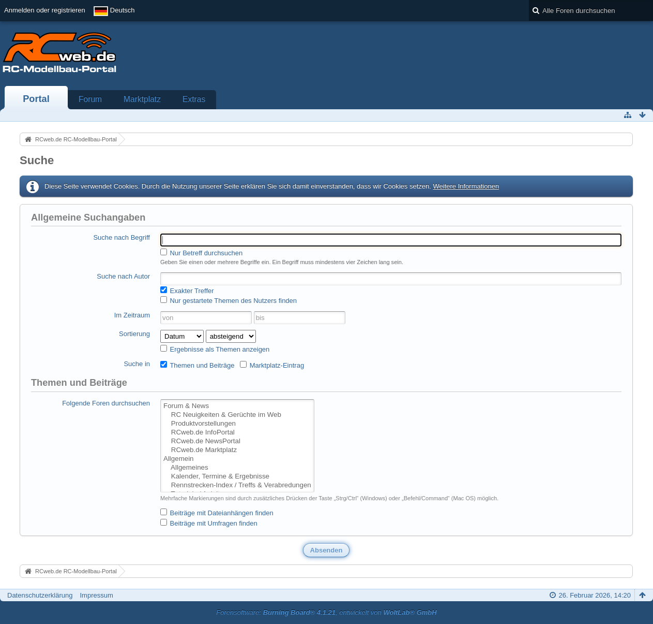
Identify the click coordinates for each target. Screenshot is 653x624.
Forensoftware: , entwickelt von (326, 612)
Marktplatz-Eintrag (272, 365)
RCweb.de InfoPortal (237, 432)
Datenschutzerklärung (39, 595)
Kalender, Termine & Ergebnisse (237, 476)
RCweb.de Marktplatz (237, 450)
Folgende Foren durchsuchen (106, 403)
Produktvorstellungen (237, 423)
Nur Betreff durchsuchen (201, 253)
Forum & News (237, 406)
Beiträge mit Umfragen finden (208, 523)
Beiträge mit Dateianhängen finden (217, 513)
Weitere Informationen (466, 186)
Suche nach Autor (123, 276)
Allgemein (237, 459)
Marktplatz (142, 99)
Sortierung (134, 334)
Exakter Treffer (187, 290)
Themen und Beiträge (197, 365)
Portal (36, 99)
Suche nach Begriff (121, 237)
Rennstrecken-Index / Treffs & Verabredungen (237, 485)
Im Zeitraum (132, 315)
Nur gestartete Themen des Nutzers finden (228, 300)
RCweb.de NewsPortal (237, 441)
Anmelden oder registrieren (44, 10)
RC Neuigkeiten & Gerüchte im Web (237, 415)
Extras (194, 99)
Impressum (96, 595)
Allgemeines (237, 467)
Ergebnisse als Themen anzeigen (214, 349)
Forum (90, 99)
